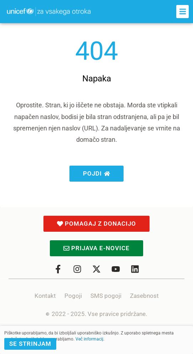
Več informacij (89, 339)
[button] (182, 11)
